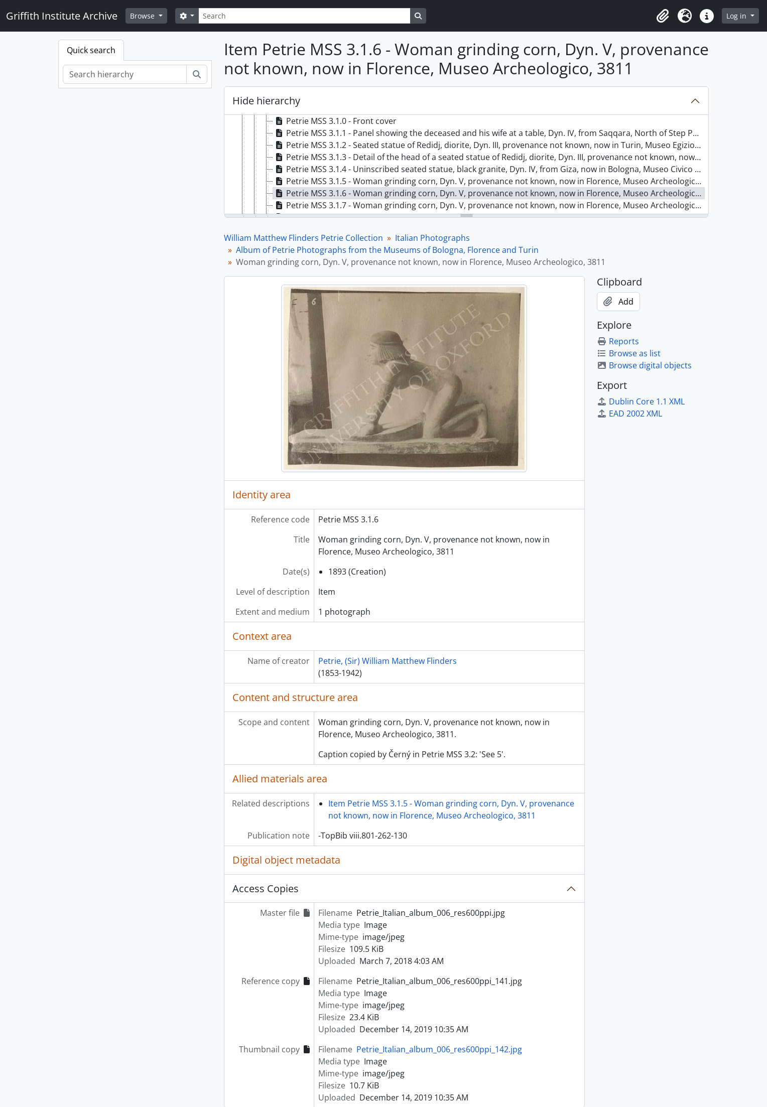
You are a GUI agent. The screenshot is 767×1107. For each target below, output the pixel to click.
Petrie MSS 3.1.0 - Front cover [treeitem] (335, 121)
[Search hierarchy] (125, 74)
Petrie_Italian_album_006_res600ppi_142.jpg (439, 1049)
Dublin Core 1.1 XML (641, 401)
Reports (618, 341)
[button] (663, 16)
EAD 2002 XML (629, 413)
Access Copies (265, 888)
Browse (143, 16)
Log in (737, 16)
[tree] (466, 165)
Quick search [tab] (91, 50)
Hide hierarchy (266, 100)
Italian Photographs (432, 237)
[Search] (304, 16)
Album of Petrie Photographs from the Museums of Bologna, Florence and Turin (387, 249)
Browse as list (629, 353)
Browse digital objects (644, 365)
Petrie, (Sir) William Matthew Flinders (387, 660)
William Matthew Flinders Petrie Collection (303, 237)
